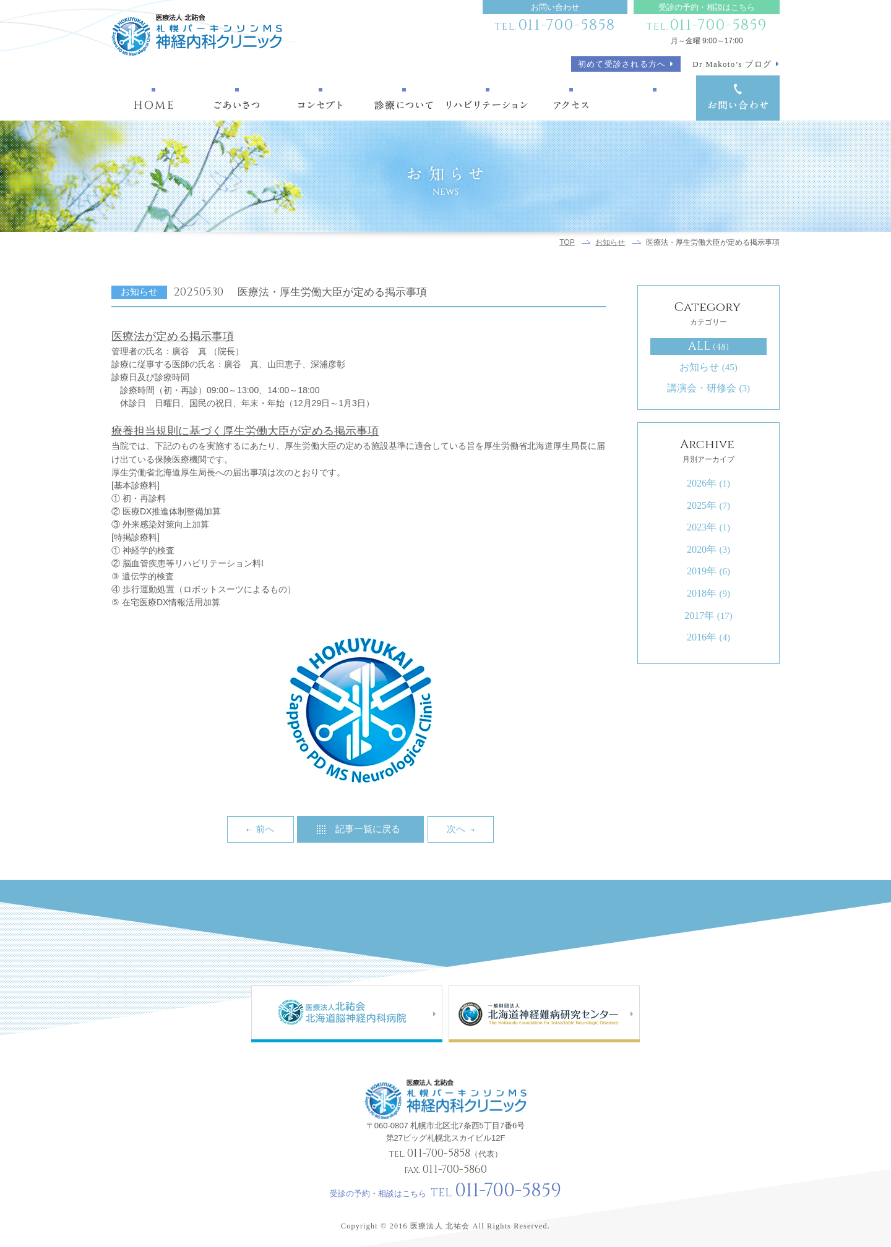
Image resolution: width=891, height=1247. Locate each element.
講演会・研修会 (708, 388)
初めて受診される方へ (622, 64)
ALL (709, 346)
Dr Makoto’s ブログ (732, 64)
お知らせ (610, 242)
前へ (265, 829)
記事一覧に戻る (367, 829)
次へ (456, 829)
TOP (567, 242)
